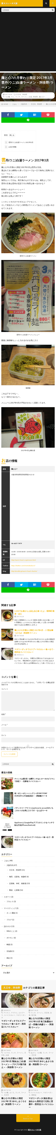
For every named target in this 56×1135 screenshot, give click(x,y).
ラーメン (24, 97)
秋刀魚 (33, 1015)
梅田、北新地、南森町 (17, 877)
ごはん (6, 860)
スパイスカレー (9, 1015)
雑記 (8, 958)
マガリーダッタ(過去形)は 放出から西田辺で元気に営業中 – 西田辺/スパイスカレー (41, 1102)
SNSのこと (11, 931)
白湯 (30, 97)
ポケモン (10, 938)
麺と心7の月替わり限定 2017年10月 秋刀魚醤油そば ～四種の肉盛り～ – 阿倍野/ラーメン (41, 1023)
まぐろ (11, 1092)
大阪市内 (10, 865)
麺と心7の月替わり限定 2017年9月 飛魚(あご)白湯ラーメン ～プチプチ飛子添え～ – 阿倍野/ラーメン (13, 1063)
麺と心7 (41, 97)
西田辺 (33, 1095)
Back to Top (28, 1119)
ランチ (17, 97)
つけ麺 (7, 97)
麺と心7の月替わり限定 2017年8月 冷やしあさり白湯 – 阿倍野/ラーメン (41, 1061)
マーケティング (10, 908)
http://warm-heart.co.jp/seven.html (23, 560)
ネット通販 (11, 913)
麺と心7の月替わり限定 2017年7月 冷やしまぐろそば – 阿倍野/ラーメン (13, 1101)
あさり (33, 1052)
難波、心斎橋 (14, 890)
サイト (3, 735)
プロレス (10, 901)
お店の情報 (10, 147)
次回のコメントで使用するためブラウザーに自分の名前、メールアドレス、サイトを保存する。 (27, 748)
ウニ (12, 97)
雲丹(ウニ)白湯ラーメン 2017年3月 (19, 142)
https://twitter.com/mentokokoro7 (23, 566)
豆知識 (9, 951)
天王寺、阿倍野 (21, 94)
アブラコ (14, 1012)
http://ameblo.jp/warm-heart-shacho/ (24, 571)
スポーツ (7, 897)
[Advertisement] (28, 43)
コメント (4, 689)
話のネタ (7, 926)
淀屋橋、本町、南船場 (17, 883)
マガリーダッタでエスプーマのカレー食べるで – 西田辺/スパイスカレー (13, 1024)
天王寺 (46, 1012)
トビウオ (7, 1052)
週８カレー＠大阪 (34, 1130)
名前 (3, 714)
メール (4, 725)
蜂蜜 (8, 944)
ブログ (9, 920)
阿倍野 (35, 97)
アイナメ (7, 1012)
